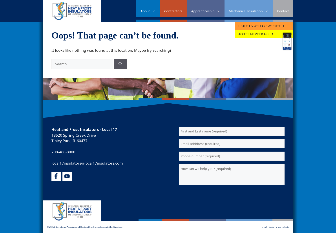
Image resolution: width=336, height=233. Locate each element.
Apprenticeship (207, 11)
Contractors (173, 11)
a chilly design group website (275, 227)
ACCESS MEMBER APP (253, 34)
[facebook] (56, 176)
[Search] (120, 64)
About (150, 11)
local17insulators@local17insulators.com (87, 163)
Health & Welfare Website (259, 26)
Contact (283, 11)
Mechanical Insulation (251, 11)
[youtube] (67, 176)
